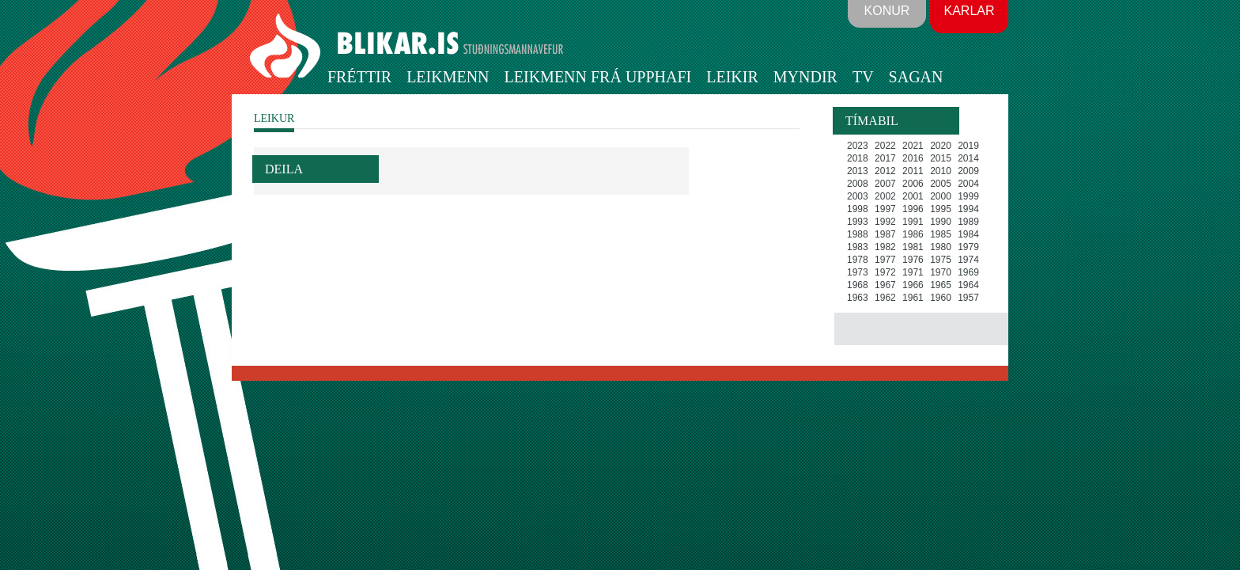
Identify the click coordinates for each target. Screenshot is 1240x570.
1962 (885, 297)
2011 (913, 171)
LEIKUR (274, 118)
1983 (857, 247)
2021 (913, 145)
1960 (940, 297)
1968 (857, 285)
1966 (913, 285)
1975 (940, 259)
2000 (940, 196)
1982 (885, 247)
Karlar (968, 10)
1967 (885, 285)
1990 (940, 221)
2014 (968, 158)
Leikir (732, 77)
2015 (940, 158)
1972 (885, 272)
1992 (885, 221)
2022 (885, 145)
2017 (885, 158)
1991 (913, 221)
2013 (857, 171)
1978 (857, 259)
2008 (857, 183)
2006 (913, 183)
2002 (885, 196)
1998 (857, 209)
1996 (913, 209)
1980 (940, 247)
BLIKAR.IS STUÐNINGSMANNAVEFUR (409, 46)
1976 (913, 259)
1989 (968, 221)
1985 (940, 234)
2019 (968, 145)
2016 (913, 158)
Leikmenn (447, 77)
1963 (857, 297)
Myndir (805, 77)
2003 (857, 196)
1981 (913, 247)
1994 (968, 209)
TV (863, 77)
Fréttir (359, 77)
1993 (857, 221)
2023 (857, 145)
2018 (857, 158)
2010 (940, 171)
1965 (940, 285)
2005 (940, 183)
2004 (968, 183)
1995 (940, 209)
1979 (968, 247)
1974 (968, 259)
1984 (968, 234)
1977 (885, 259)
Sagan (916, 77)
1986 (913, 234)
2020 (940, 145)
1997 (885, 209)
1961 (913, 297)
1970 (940, 272)
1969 (968, 272)
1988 (857, 234)
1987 (885, 234)
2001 (913, 196)
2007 (885, 183)
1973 (857, 272)
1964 (968, 285)
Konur (887, 10)
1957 (968, 297)
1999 (968, 196)
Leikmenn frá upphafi (598, 77)
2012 (885, 171)
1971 (913, 272)
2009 (968, 171)
